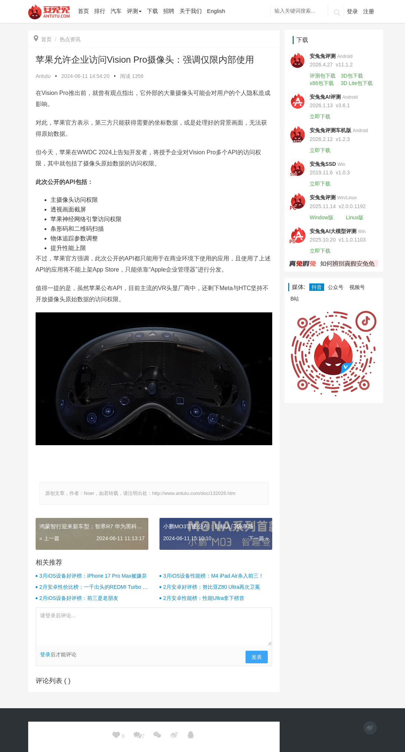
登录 (352, 11)
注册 (368, 11)
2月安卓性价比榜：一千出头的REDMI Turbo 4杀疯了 (92, 587)
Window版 (321, 217)
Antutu (43, 76)
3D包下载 (352, 76)
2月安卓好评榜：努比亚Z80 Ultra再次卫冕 (211, 587)
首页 (43, 39)
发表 (256, 657)
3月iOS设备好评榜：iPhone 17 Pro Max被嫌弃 (93, 576)
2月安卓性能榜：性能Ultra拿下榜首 (203, 598)
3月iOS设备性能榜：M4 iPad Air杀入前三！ (213, 576)
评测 (134, 11)
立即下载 (320, 116)
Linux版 (354, 217)
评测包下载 (323, 76)
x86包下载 (322, 83)
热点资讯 (70, 39)
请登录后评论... (153, 626)
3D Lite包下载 (357, 83)
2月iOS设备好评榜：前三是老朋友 (78, 598)
